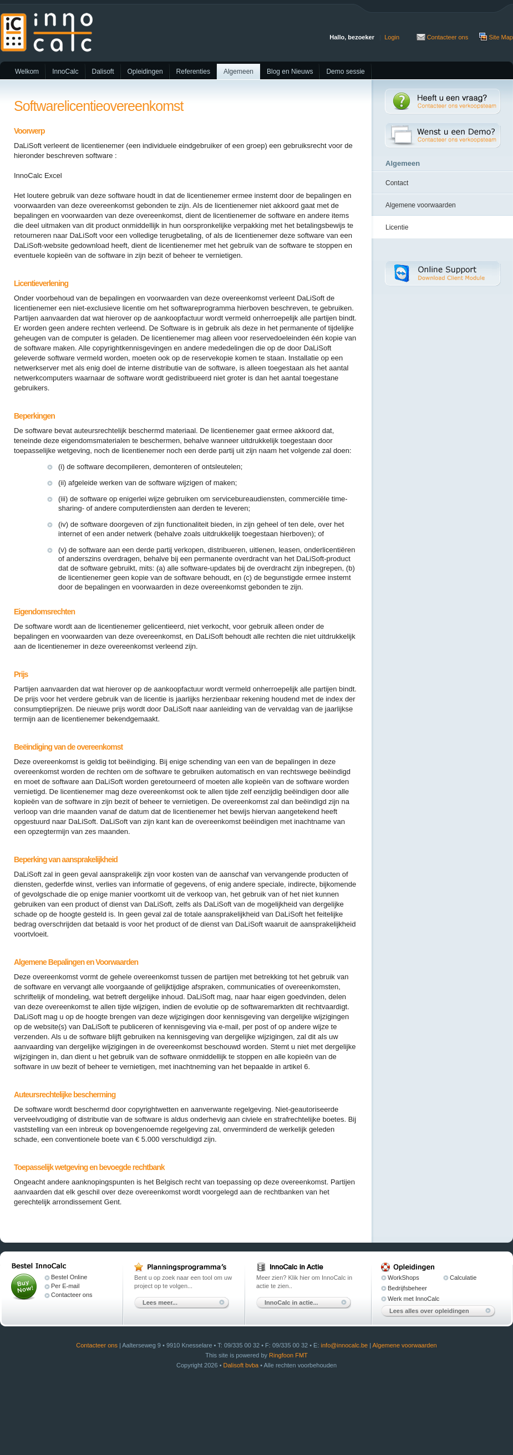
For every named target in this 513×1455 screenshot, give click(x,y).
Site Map (501, 37)
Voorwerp (29, 130)
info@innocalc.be (344, 1345)
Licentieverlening (41, 283)
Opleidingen (145, 71)
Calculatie (463, 1277)
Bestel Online (69, 1277)
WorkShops (403, 1277)
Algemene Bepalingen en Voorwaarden (76, 962)
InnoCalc (65, 71)
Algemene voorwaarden (420, 205)
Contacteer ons (448, 37)
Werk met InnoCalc (413, 1298)
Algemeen (238, 71)
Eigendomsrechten (44, 611)
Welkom (27, 71)
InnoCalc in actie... (291, 1302)
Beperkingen (34, 415)
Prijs (21, 674)
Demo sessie (345, 71)
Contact (396, 183)
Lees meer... (160, 1302)
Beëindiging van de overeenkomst (68, 746)
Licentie (396, 227)
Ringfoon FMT (288, 1355)
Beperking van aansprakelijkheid (66, 859)
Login (391, 37)
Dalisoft (103, 71)
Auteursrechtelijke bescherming (64, 1094)
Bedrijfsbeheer (407, 1288)
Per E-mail (65, 1286)
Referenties (193, 71)
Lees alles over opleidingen (429, 1311)
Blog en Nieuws (290, 71)
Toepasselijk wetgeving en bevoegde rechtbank (89, 1167)
